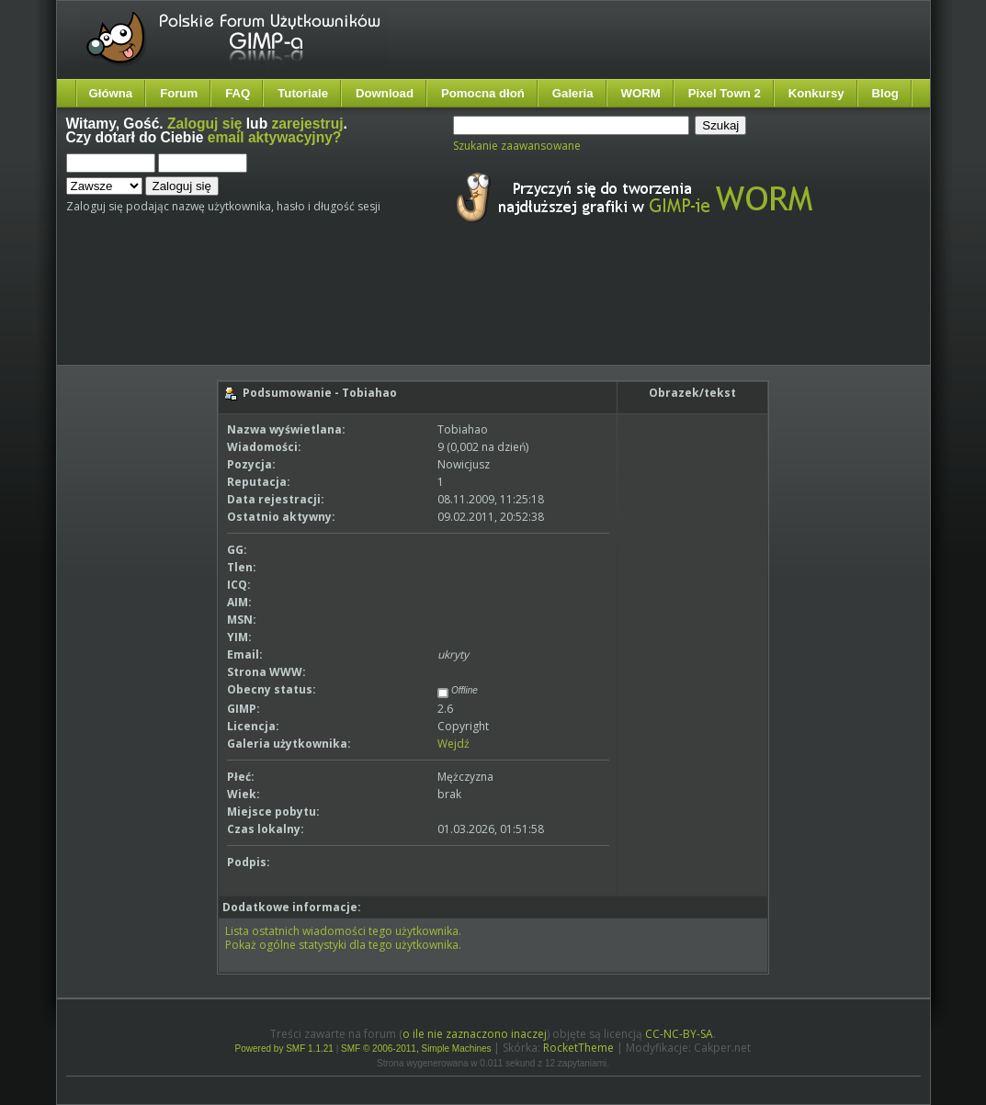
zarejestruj (308, 123)
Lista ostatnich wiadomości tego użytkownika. (343, 931)
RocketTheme (578, 1047)
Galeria (573, 93)
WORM (641, 93)
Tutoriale (303, 93)
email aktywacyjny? (275, 137)
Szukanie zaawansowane (517, 145)
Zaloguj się (204, 123)
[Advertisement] (410, 310)
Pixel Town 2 (724, 93)
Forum (179, 93)
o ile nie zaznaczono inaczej (474, 1034)
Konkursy (816, 93)
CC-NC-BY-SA (679, 1034)
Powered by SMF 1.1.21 (284, 1048)
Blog (885, 93)
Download (385, 93)
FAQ (237, 93)
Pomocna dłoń (483, 93)
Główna (111, 93)
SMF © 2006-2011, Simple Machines (416, 1048)
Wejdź (453, 743)
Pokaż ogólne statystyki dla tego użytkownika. (343, 945)
